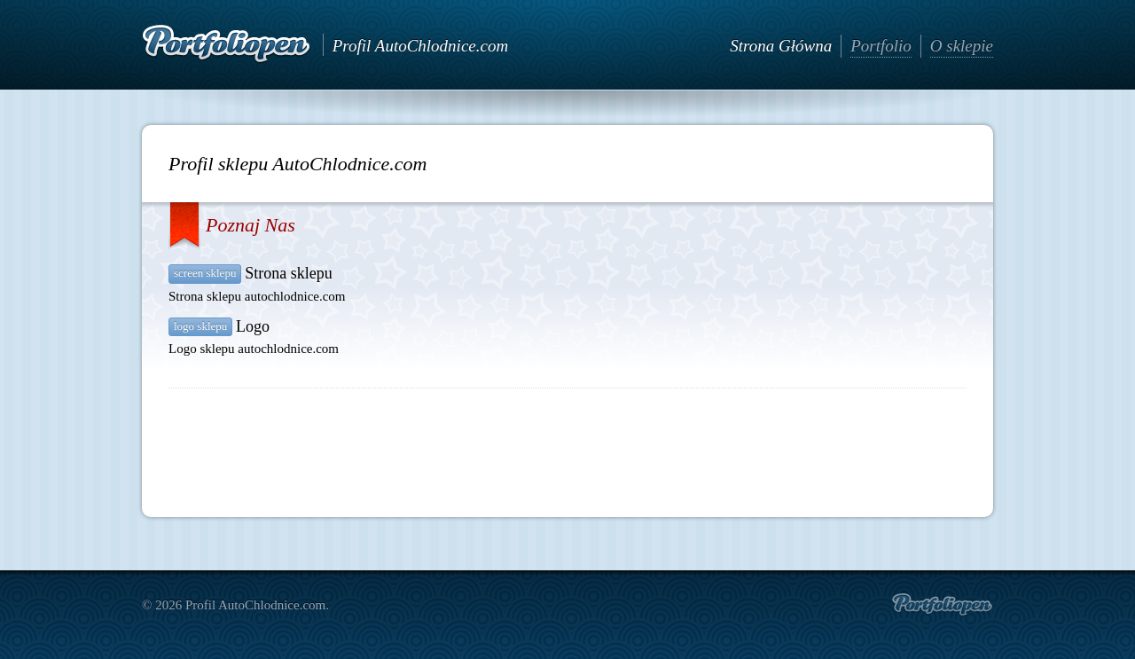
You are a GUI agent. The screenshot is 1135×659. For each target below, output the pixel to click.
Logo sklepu (200, 326)
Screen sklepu (205, 272)
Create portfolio (942, 604)
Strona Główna (781, 45)
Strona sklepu (289, 273)
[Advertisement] (567, 445)
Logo (253, 326)
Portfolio (881, 45)
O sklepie (961, 45)
